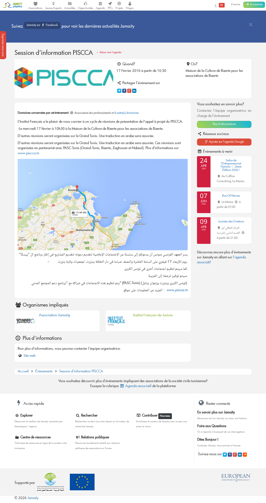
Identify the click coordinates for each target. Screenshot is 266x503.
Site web (29, 356)
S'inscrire (235, 4)
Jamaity (32, 498)
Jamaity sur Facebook (42, 25)
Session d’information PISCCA (81, 372)
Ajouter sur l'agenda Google (224, 142)
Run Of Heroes (231, 196)
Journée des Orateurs (231, 221)
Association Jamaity (54, 316)
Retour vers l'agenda (108, 52)
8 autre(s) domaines (126, 113)
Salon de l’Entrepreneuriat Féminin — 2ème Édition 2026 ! (231, 165)
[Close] (250, 25)
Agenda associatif (135, 386)
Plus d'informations (224, 124)
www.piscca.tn (28, 154)
